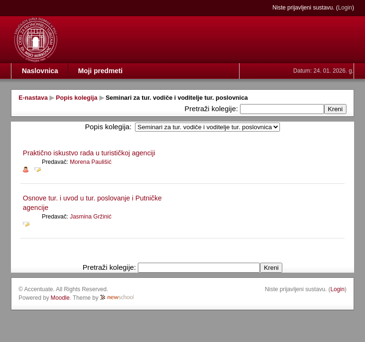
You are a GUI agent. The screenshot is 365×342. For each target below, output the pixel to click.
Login (345, 7)
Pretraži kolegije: (212, 108)
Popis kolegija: (108, 127)
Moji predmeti (100, 71)
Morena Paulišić (91, 162)
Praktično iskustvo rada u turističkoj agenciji (89, 153)
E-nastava (33, 97)
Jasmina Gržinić (91, 216)
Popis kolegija (76, 97)
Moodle (60, 297)
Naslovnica (40, 71)
